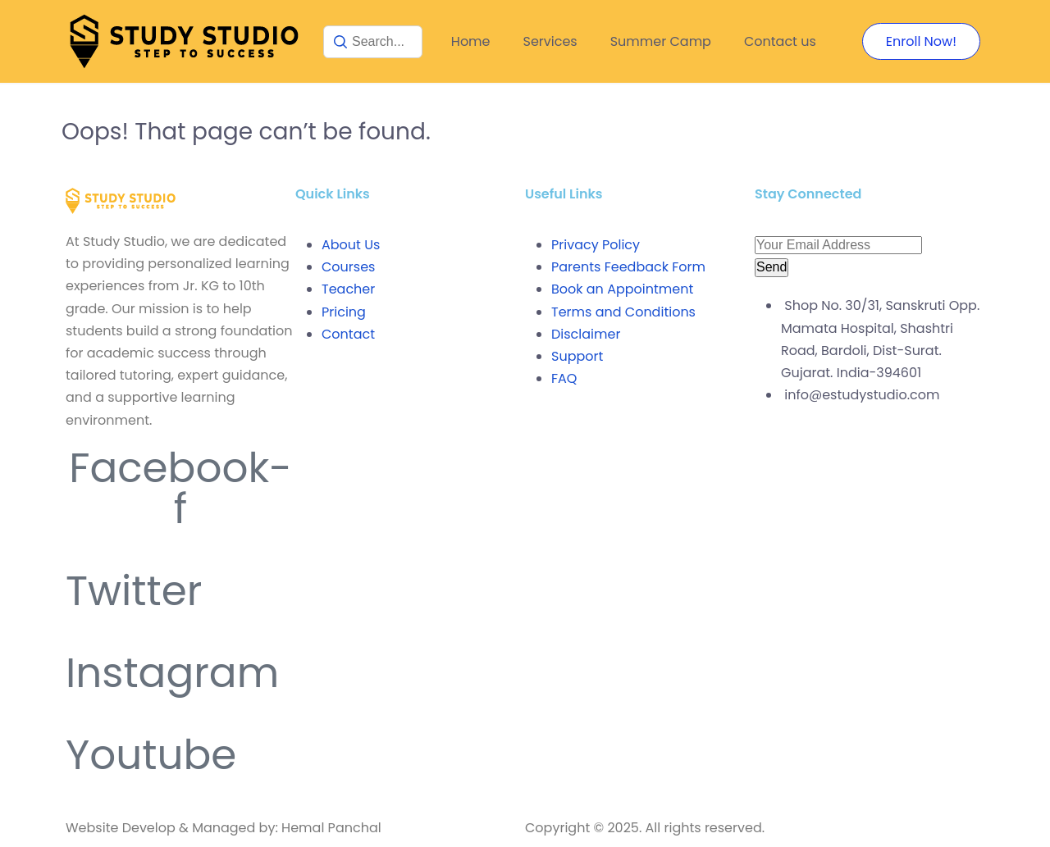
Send (771, 267)
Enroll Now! (921, 41)
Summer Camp (660, 41)
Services (550, 41)
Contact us (780, 41)
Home (471, 41)
